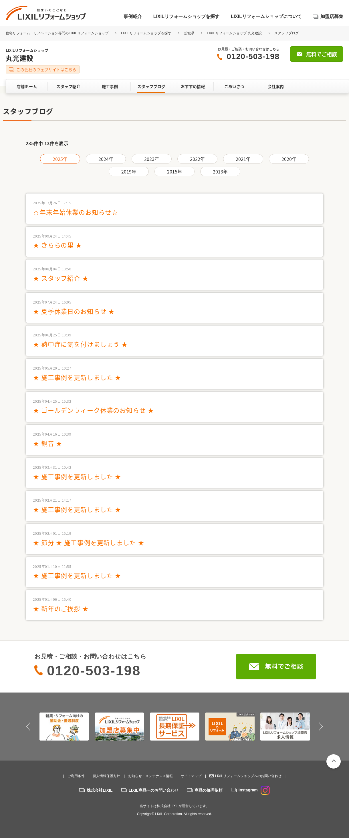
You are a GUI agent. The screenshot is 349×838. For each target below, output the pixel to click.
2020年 (289, 158)
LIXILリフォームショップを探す (186, 16)
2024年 (106, 158)
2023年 (151, 158)
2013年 (220, 171)
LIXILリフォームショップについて (266, 16)
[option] (64, 727)
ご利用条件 (76, 776)
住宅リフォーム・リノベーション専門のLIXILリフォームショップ (58, 33)
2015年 (174, 171)
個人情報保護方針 (106, 776)
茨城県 (189, 33)
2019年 (128, 171)
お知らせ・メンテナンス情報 (150, 776)
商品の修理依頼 (209, 790)
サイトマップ (191, 776)
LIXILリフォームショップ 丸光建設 (234, 33)
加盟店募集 (331, 16)
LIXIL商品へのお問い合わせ (154, 790)
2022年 (197, 158)
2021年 (243, 158)
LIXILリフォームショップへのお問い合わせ (248, 776)
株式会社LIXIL (99, 790)
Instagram (254, 790)
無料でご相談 (321, 54)
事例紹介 (133, 16)
